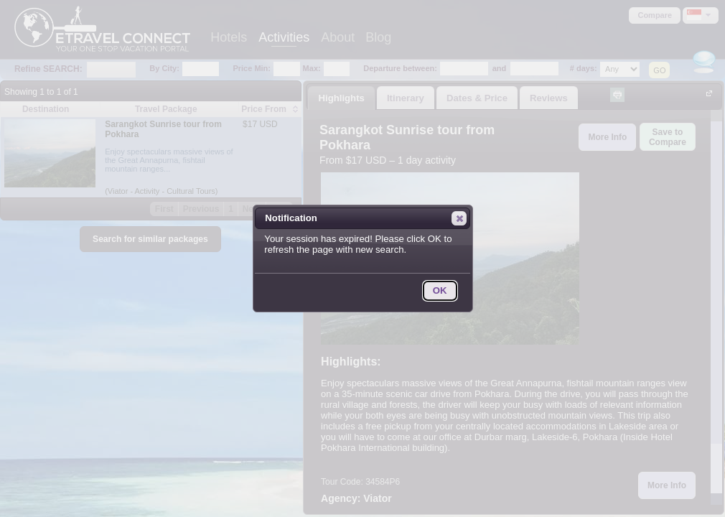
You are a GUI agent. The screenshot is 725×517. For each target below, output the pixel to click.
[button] (459, 218)
